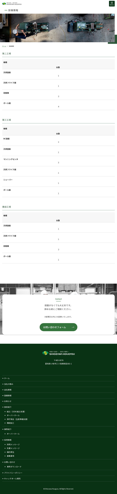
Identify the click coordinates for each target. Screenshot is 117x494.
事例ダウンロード (14, 466)
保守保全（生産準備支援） (18, 419)
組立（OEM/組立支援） (16, 411)
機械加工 (10, 423)
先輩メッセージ (13, 448)
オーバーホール (13, 415)
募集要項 (10, 456)
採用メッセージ (13, 444)
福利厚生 (10, 452)
